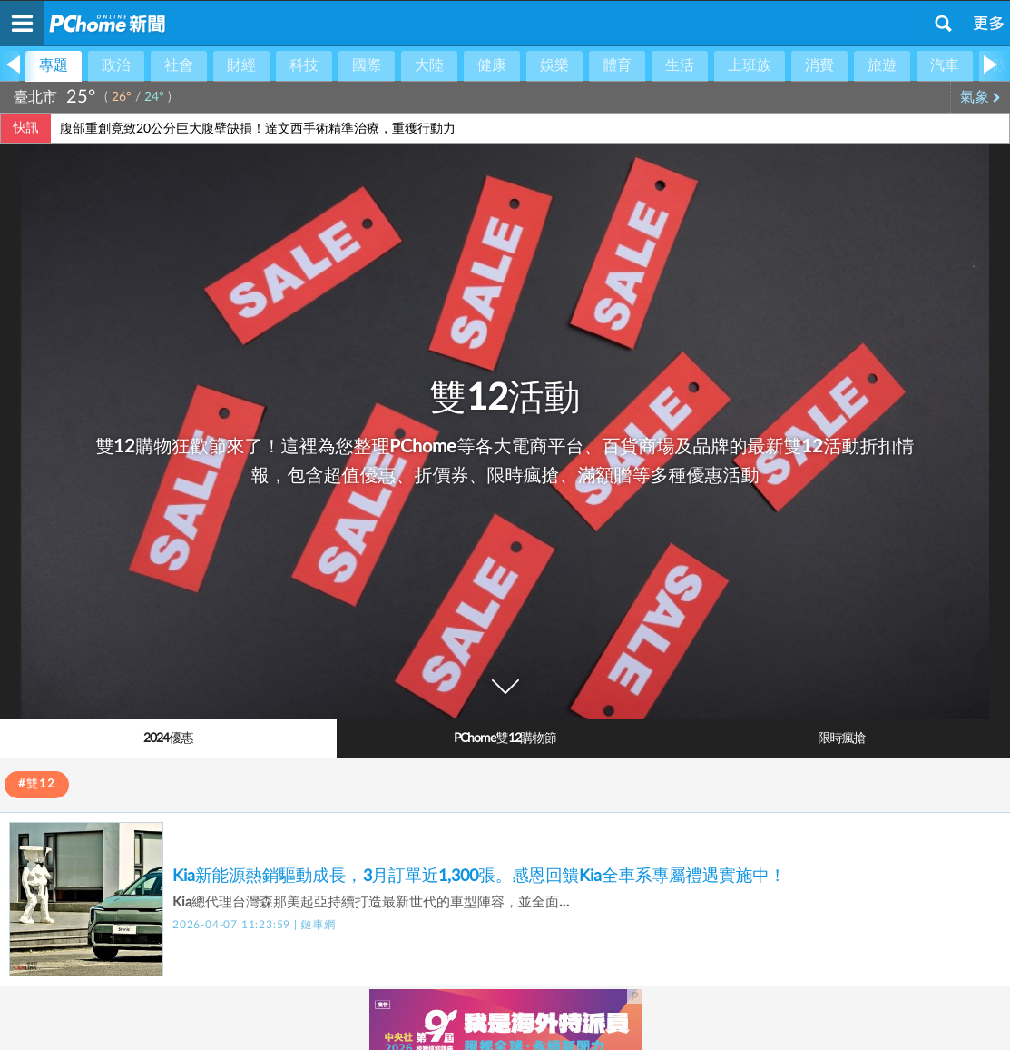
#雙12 (36, 784)
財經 (241, 65)
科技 (304, 65)
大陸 (429, 65)
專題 (53, 65)
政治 (116, 65)
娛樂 (554, 65)
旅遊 (882, 65)
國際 (366, 65)
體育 (617, 65)
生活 (679, 65)
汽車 (944, 65)
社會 (178, 65)
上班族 (749, 65)
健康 (491, 65)
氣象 (980, 97)
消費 (819, 65)
